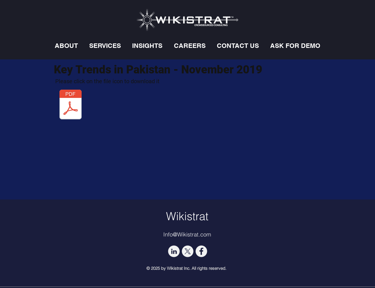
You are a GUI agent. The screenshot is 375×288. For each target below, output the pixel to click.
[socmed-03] (188, 251)
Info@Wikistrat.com (187, 234)
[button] (66, 45)
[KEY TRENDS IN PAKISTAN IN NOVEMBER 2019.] (70, 105)
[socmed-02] (174, 251)
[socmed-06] (201, 251)
